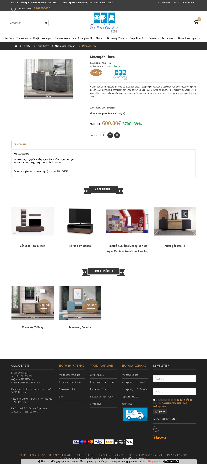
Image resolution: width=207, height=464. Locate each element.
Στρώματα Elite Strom (91, 38)
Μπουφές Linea (89, 46)
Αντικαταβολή (97, 375)
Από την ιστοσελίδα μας (70, 382)
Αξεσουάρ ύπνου (117, 38)
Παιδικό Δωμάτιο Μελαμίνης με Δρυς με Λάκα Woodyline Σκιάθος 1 (127, 251)
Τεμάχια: (94, 135)
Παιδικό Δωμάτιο (65, 38)
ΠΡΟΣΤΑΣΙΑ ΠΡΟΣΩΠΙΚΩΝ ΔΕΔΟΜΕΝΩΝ (145, 455)
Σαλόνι (9, 38)
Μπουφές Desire (175, 245)
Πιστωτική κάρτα (98, 389)
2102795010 (42, 8)
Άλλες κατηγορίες (189, 38)
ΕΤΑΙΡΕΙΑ (22, 455)
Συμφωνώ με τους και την (172, 403)
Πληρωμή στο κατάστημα (102, 382)
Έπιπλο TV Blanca (80, 245)
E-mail (61, 397)
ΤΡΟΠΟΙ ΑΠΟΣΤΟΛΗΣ (134, 365)
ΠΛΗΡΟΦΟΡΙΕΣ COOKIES (177, 455)
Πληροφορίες (155, 461)
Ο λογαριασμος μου (167, 2)
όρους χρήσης (184, 400)
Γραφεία (153, 38)
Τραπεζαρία (23, 38)
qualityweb (141, 459)
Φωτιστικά (168, 38)
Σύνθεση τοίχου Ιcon (32, 245)
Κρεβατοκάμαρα (43, 38)
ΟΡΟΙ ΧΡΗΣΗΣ (104, 455)
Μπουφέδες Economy (65, 46)
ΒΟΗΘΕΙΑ (118, 455)
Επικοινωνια (188, 2)
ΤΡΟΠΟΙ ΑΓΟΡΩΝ (37, 455)
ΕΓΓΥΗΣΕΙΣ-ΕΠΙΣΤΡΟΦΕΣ (60, 455)
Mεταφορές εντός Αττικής (134, 382)
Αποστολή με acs (130, 375)
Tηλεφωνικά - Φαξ (67, 389)
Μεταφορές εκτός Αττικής (134, 389)
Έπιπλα (27, 46)
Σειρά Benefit (138, 38)
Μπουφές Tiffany (32, 327)
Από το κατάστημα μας (69, 375)
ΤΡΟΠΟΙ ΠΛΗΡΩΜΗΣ (101, 365)
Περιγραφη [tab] (20, 144)
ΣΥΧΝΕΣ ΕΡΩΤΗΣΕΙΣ (85, 455)
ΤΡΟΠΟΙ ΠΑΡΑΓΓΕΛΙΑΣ (71, 365)
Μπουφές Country (80, 327)
